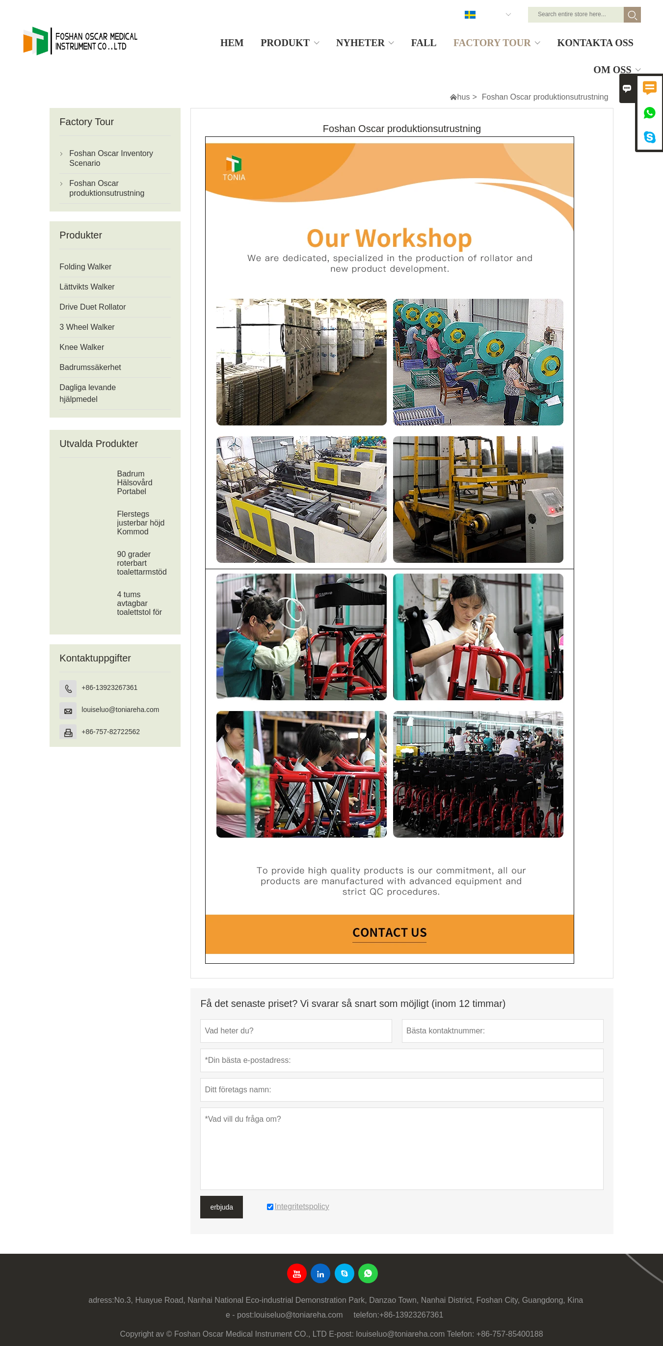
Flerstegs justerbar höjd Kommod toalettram (141, 527)
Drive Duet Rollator (92, 307)
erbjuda (221, 1207)
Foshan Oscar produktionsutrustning (106, 188)
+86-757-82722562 (110, 732)
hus (463, 97)
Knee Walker (81, 347)
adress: (101, 1300)
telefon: (366, 1315)
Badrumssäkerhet (90, 367)
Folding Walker (85, 267)
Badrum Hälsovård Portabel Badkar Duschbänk (137, 491)
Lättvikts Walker (86, 287)
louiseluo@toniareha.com (120, 709)
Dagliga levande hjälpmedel (87, 393)
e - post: (240, 1315)
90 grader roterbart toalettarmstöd (142, 563)
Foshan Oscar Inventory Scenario (111, 158)
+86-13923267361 (109, 687)
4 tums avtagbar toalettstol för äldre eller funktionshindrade (144, 612)
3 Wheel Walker (86, 327)
